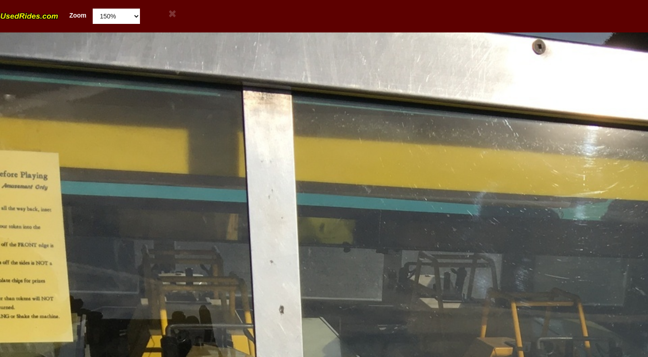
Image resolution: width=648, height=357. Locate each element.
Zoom (43, 15)
